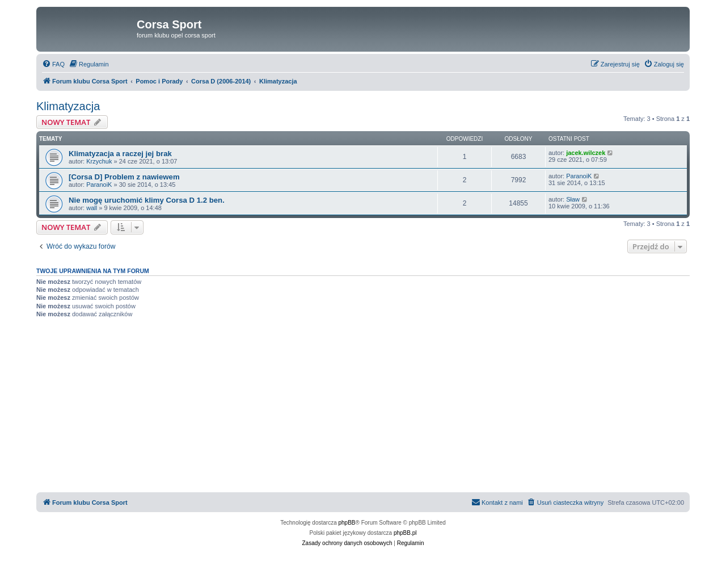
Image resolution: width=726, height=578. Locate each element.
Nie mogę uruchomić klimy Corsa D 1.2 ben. (147, 200)
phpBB (347, 523)
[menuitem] (53, 64)
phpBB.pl (405, 533)
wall (91, 207)
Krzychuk (99, 161)
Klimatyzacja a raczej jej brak (120, 153)
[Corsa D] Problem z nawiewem (124, 177)
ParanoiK (99, 184)
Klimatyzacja (68, 106)
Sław (573, 199)
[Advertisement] (363, 407)
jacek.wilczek (585, 152)
